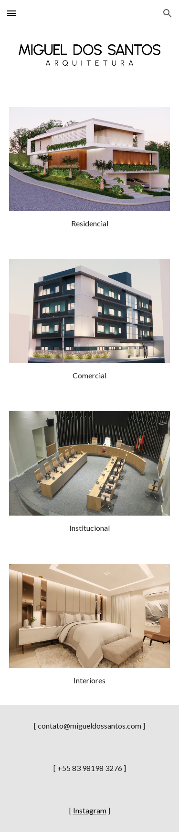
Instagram (89, 810)
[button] (11, 13)
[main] (89, 223)
